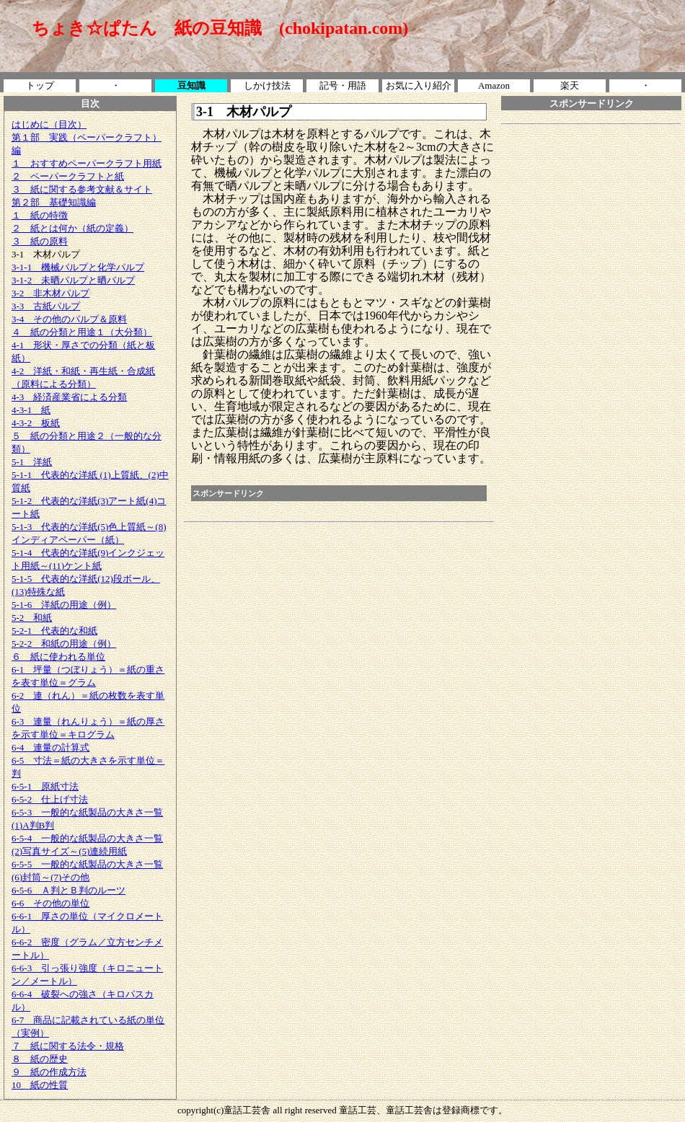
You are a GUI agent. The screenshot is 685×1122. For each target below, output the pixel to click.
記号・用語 (342, 85)
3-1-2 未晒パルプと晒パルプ (73, 280)
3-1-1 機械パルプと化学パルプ (78, 267)
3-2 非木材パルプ (50, 293)
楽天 (569, 85)
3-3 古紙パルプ (46, 306)
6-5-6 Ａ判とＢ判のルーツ (68, 890)
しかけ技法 (267, 85)
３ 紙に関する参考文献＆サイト (82, 189)
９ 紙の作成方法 (49, 1071)
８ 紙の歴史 (40, 1058)
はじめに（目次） (49, 124)
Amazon (494, 85)
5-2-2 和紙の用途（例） (64, 643)
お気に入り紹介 (418, 85)
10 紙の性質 (40, 1084)
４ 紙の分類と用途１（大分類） (82, 332)
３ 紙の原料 (40, 241)
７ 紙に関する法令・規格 (68, 1046)
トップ (40, 85)
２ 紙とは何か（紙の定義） (72, 228)
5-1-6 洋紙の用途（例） (64, 604)
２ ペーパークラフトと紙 (68, 176)
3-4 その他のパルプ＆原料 (69, 319)
